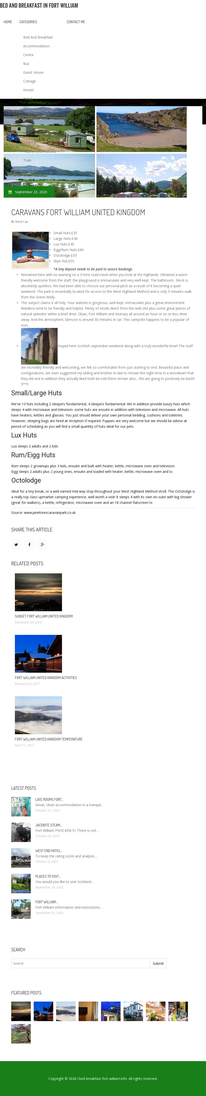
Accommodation (36, 46)
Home (8, 22)
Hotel (27, 98)
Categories (28, 22)
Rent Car (30, 142)
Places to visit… (48, 876)
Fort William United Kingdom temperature (48, 739)
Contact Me (76, 22)
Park (26, 125)
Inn (25, 107)
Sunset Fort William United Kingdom (44, 616)
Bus (26, 63)
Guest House (33, 72)
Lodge (28, 116)
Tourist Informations (39, 151)
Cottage (29, 81)
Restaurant (32, 134)
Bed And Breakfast (38, 37)
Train (27, 160)
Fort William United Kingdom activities (46, 677)
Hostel (28, 90)
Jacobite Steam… (48, 825)
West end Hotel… (48, 850)
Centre (28, 54)
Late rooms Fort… (49, 799)
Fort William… (46, 902)
